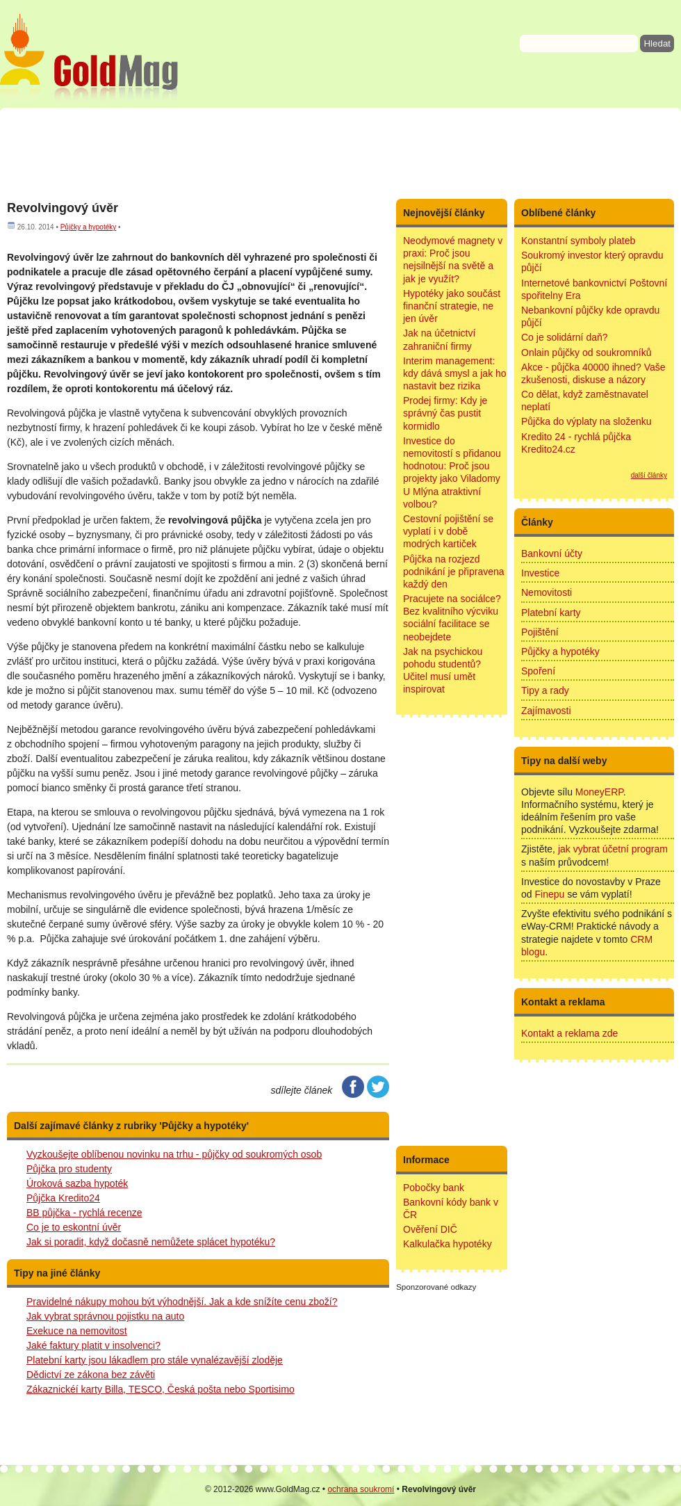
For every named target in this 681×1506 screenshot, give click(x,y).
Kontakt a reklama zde (569, 1033)
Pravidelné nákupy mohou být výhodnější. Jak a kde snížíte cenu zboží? (182, 1301)
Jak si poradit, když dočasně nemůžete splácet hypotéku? (150, 1241)
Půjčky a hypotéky (88, 227)
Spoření (538, 671)
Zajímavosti (546, 710)
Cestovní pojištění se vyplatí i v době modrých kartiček (448, 531)
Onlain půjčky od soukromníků (586, 352)
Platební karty (551, 612)
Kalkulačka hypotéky (447, 1243)
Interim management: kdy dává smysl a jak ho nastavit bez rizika (455, 373)
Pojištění (540, 632)
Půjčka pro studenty (69, 1168)
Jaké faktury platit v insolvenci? (93, 1345)
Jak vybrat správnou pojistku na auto (105, 1316)
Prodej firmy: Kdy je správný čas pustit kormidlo (445, 413)
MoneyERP (599, 791)
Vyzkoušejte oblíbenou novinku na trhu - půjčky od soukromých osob (174, 1154)
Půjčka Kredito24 (63, 1198)
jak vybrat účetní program (613, 849)
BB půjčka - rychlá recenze (84, 1212)
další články (649, 475)
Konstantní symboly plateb (578, 240)
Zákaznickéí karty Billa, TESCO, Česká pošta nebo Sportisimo (160, 1389)
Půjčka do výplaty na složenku (586, 421)
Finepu (549, 894)
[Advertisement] (340, 153)
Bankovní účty (551, 553)
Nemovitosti (546, 592)
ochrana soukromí (360, 1489)
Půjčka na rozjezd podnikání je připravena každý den (453, 571)
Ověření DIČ (430, 1229)
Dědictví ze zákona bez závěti (90, 1374)
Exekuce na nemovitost (76, 1330)
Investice (540, 572)
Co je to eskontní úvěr (73, 1227)
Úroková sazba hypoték (77, 1183)
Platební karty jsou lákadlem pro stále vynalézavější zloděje (154, 1360)
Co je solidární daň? (564, 337)
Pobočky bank (433, 1187)
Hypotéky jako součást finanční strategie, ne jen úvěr (451, 306)
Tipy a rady (545, 690)
